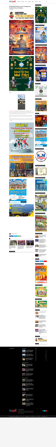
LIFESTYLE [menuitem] (36, 1)
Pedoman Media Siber (27, 416)
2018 (41, 359)
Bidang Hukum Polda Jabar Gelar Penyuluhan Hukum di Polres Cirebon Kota (30, 400)
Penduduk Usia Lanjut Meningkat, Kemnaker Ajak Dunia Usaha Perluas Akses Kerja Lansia (43, 246)
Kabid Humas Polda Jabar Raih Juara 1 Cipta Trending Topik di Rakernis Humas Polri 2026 (29, 351)
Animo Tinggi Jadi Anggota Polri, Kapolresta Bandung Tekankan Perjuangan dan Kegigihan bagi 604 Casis (21, 247)
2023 (41, 353)
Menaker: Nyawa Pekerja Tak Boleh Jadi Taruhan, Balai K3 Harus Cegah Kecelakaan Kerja (42, 250)
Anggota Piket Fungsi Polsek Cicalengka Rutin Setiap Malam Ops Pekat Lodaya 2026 (30, 247)
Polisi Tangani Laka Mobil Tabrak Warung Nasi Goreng (43, 255)
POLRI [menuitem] (39, 1)
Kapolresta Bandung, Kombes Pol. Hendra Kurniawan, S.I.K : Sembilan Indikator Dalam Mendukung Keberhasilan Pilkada (43, 331)
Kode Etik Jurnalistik (33, 416)
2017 (41, 360)
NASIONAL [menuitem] (18, 1)
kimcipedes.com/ (13, 416)
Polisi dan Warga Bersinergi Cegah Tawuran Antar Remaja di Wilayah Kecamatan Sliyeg (30, 380)
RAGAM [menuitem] (33, 1)
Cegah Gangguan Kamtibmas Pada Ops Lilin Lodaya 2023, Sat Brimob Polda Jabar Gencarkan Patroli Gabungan (30, 404)
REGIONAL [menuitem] (22, 1)
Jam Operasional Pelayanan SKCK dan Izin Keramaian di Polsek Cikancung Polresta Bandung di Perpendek (42, 317)
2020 (41, 357)
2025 (41, 351)
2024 (41, 352)
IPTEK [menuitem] (25, 1)
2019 (41, 358)
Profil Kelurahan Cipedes (44, 416)
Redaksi (21, 416)
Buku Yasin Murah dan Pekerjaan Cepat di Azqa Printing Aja (42, 236)
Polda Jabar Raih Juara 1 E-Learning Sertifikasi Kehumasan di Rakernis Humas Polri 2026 (29, 355)
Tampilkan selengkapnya (31, 238)
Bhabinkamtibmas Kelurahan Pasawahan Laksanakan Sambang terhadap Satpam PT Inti (29, 395)
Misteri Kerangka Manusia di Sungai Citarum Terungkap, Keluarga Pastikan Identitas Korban (12, 247)
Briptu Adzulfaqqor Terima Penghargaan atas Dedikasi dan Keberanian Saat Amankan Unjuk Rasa (30, 384)
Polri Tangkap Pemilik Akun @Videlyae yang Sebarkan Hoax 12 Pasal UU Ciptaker (42, 325)
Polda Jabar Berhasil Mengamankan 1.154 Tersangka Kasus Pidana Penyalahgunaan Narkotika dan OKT (42, 241)
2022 (41, 354)
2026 (41, 350)
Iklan (23, 416)
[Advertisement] (21, 225)
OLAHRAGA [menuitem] (29, 1)
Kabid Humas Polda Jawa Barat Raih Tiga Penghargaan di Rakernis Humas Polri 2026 (29, 359)
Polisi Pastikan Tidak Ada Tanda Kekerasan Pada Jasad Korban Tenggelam (29, 389)
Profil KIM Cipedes (38, 416)
